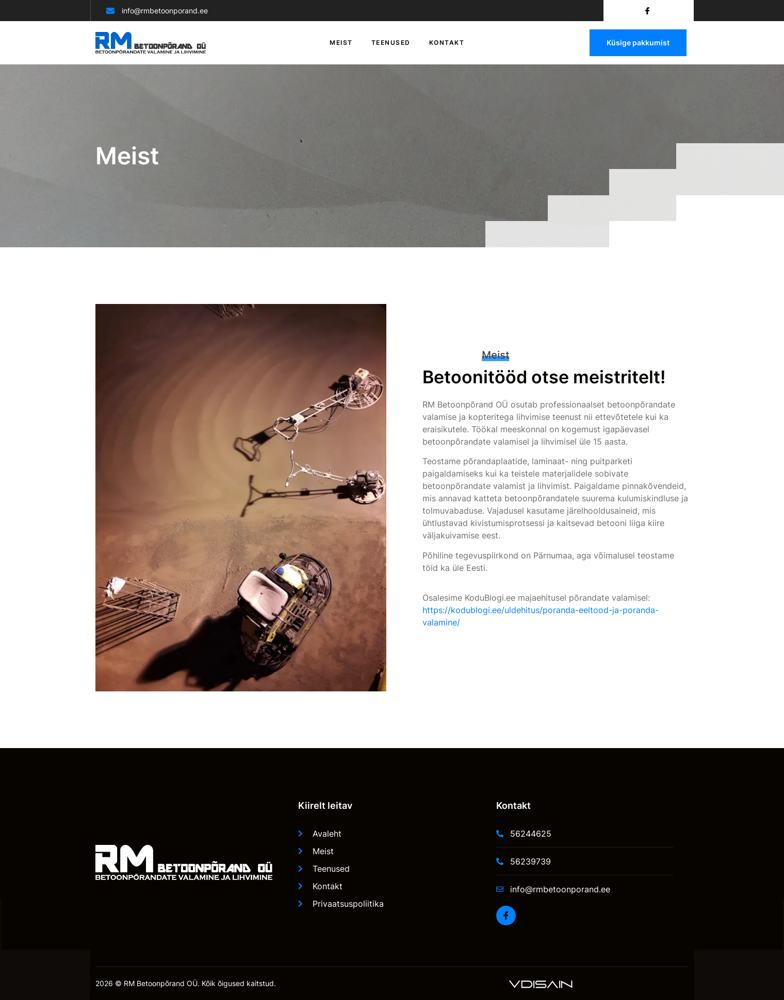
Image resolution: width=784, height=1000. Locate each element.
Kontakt (447, 42)
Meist (341, 42)
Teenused (391, 42)
